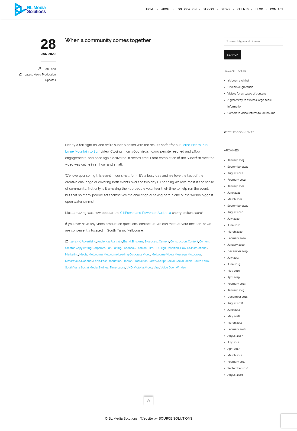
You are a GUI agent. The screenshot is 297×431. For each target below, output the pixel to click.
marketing (71, 254)
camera (164, 241)
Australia (116, 241)
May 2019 (233, 270)
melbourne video (163, 254)
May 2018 (233, 316)
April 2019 (233, 277)
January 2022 (235, 186)
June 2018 (233, 309)
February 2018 (236, 329)
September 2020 (237, 205)
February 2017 (236, 361)
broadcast (151, 241)
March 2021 (234, 199)
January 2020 (236, 244)
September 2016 (237, 368)
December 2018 (237, 296)
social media (184, 261)
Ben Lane (50, 69)
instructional (199, 248)
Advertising (89, 241)
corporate (99, 248)
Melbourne (96, 254)
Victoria (139, 267)
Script (162, 261)
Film (150, 248)
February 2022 (236, 179)
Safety (153, 261)
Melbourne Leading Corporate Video (127, 254)
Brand (127, 241)
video (148, 267)
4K (79, 241)
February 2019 (236, 283)
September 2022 (237, 166)
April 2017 (233, 348)
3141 (73, 241)
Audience (103, 241)
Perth (96, 261)
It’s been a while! (238, 80)
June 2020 (233, 225)
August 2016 (235, 374)
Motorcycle (72, 261)
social (171, 261)
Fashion (141, 248)
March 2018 (234, 322)
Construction (178, 241)
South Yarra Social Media (81, 267)
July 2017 (233, 342)
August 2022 (235, 173)
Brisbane (137, 241)
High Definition (169, 248)
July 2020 (233, 218)
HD (157, 248)
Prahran (127, 261)
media (83, 254)
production (141, 261)
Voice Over (168, 267)
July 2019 (233, 257)
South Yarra (201, 261)
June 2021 (233, 192)
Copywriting (83, 248)
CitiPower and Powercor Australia (145, 213)
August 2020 (235, 212)
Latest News (33, 74)
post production (111, 261)
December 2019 (237, 251)
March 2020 (234, 231)
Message (181, 254)
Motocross (194, 254)
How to (185, 248)
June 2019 (233, 264)
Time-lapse (117, 267)
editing (117, 248)
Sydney (104, 267)
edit (109, 248)
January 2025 (236, 160)
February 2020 (236, 238)
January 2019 (235, 290)
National (86, 261)
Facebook (129, 248)
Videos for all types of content (246, 93)
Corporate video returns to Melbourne (251, 113)
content (193, 241)
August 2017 (235, 335)
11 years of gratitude (240, 87)
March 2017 (234, 355)
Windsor (181, 267)
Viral (156, 267)
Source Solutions (175, 418)
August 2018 (235, 303)
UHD (129, 267)
